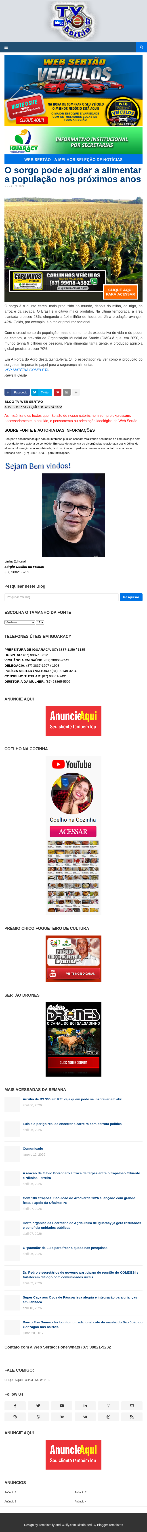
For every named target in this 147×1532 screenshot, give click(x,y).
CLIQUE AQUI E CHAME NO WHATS (27, 1380)
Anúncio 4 (80, 1501)
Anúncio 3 (10, 1501)
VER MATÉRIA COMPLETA (26, 370)
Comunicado (33, 1148)
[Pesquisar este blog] (61, 597)
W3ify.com (68, 1525)
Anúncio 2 (80, 1492)
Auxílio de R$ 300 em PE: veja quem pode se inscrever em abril (73, 1099)
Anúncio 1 (10, 1492)
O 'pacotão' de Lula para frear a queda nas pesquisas (65, 1248)
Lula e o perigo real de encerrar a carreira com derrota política (72, 1124)
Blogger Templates (110, 1525)
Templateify (47, 1525)
